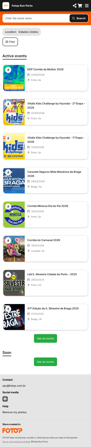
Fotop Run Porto (22, 5)
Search (79, 18)
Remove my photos (14, 412)
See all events (45, 338)
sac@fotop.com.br (14, 385)
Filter (10, 41)
